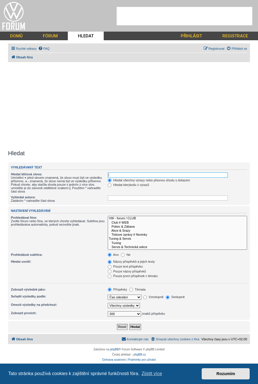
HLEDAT (86, 36)
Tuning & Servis (177, 239)
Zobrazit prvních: (23, 313)
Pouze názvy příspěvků (127, 271)
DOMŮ (16, 36)
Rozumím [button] (225, 373)
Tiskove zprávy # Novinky (177, 235)
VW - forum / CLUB (177, 218)
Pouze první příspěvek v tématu (133, 276)
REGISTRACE (235, 36)
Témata (137, 289)
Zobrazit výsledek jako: (28, 289)
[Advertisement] (184, 16)
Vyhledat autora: (23, 197)
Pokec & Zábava (177, 227)
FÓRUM (50, 36)
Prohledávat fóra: (24, 217)
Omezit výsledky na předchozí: (34, 304)
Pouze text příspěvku (125, 266)
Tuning (177, 243)
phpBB (114, 349)
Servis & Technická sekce (177, 247)
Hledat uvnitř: (21, 261)
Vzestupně (153, 297)
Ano (113, 254)
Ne (125, 254)
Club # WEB (177, 223)
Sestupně (175, 297)
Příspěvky (117, 289)
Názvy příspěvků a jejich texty (131, 261)
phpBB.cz (140, 354)
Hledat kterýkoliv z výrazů (128, 185)
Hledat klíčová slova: (26, 174)
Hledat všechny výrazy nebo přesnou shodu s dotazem (149, 180)
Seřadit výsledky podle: (28, 296)
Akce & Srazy (177, 231)
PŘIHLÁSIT (191, 36)
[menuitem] (44, 48)
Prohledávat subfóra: (27, 254)
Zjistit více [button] (152, 373)
